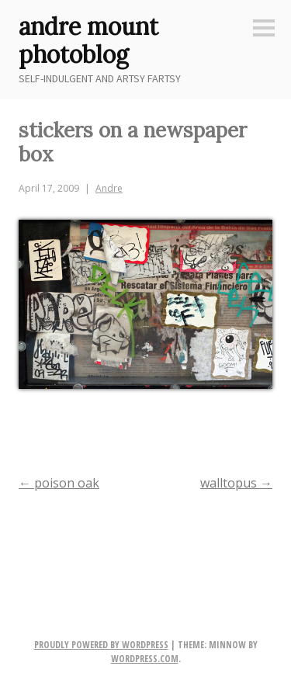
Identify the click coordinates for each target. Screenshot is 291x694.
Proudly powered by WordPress (101, 644)
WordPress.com (144, 658)
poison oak (59, 482)
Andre (109, 188)
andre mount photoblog (88, 40)
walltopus (236, 482)
